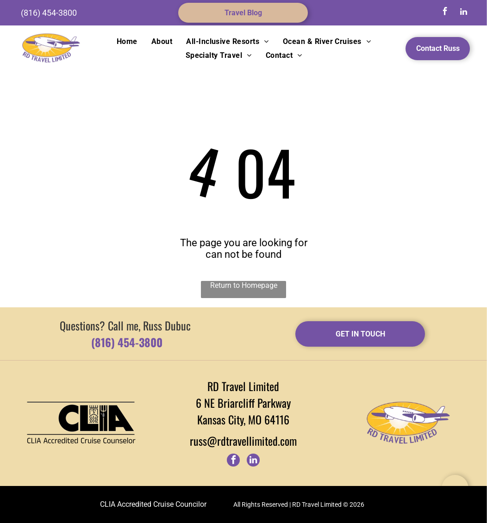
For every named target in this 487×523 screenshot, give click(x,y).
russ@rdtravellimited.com (243, 440)
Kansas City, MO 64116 (243, 419)
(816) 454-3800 (49, 13)
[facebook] (445, 13)
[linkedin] (463, 13)
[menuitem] (127, 41)
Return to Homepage (243, 285)
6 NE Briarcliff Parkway (243, 402)
